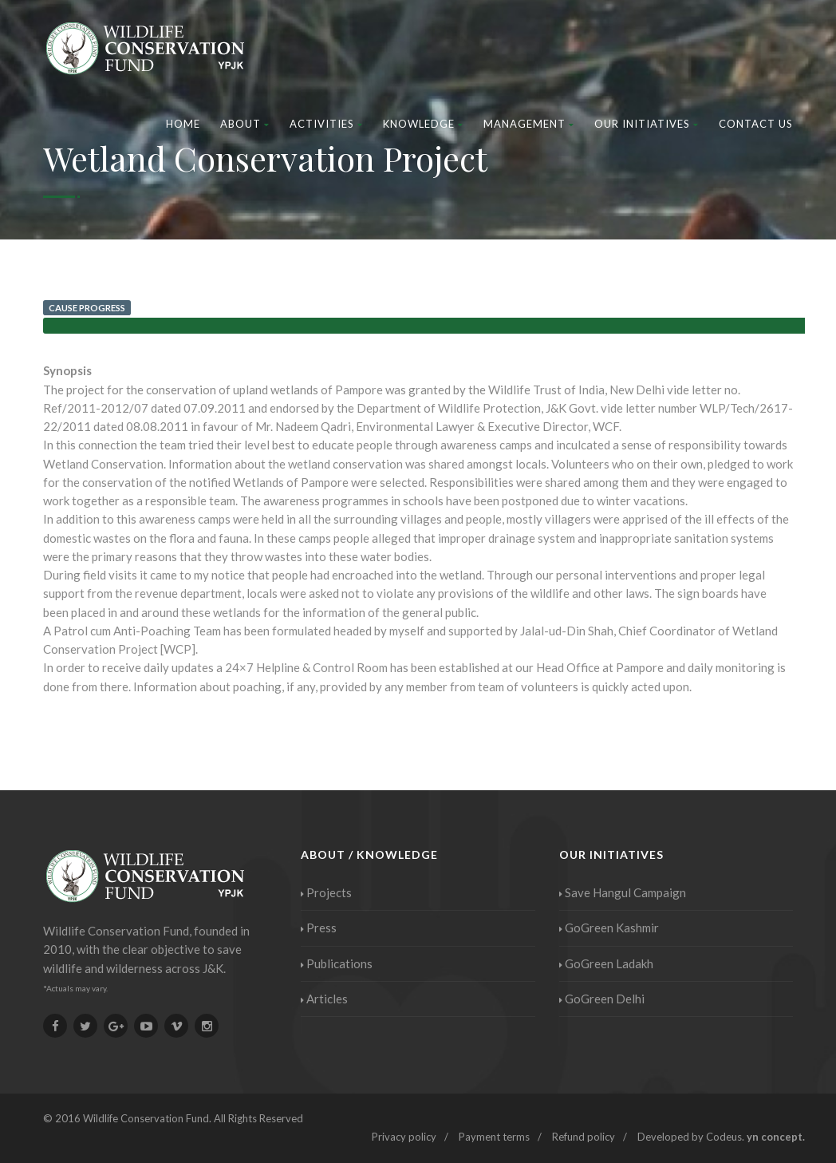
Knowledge (423, 123)
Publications (337, 963)
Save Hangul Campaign (622, 892)
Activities (326, 123)
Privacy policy (404, 1136)
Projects (326, 892)
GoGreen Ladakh (606, 963)
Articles (324, 998)
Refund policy (583, 1136)
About (245, 123)
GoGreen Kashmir (609, 927)
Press (319, 927)
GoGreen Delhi (602, 998)
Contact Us (756, 123)
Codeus (724, 1136)
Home (183, 123)
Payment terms (494, 1136)
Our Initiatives (646, 123)
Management (528, 123)
